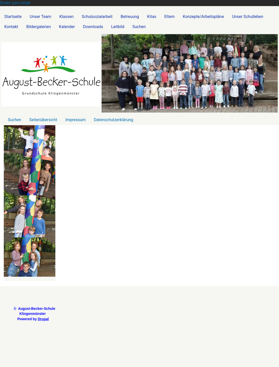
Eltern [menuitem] (169, 16)
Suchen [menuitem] (139, 26)
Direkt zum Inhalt (15, 3)
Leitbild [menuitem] (117, 26)
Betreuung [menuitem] (130, 16)
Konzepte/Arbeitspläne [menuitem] (203, 16)
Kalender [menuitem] (67, 26)
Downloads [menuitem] (93, 26)
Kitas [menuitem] (151, 16)
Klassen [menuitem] (66, 16)
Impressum (75, 119)
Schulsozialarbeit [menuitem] (97, 16)
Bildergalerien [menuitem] (38, 26)
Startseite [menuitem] (13, 16)
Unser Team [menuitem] (40, 16)
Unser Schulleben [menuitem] (247, 16)
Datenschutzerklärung (113, 119)
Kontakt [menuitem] (11, 26)
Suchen (14, 119)
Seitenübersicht (43, 119)
